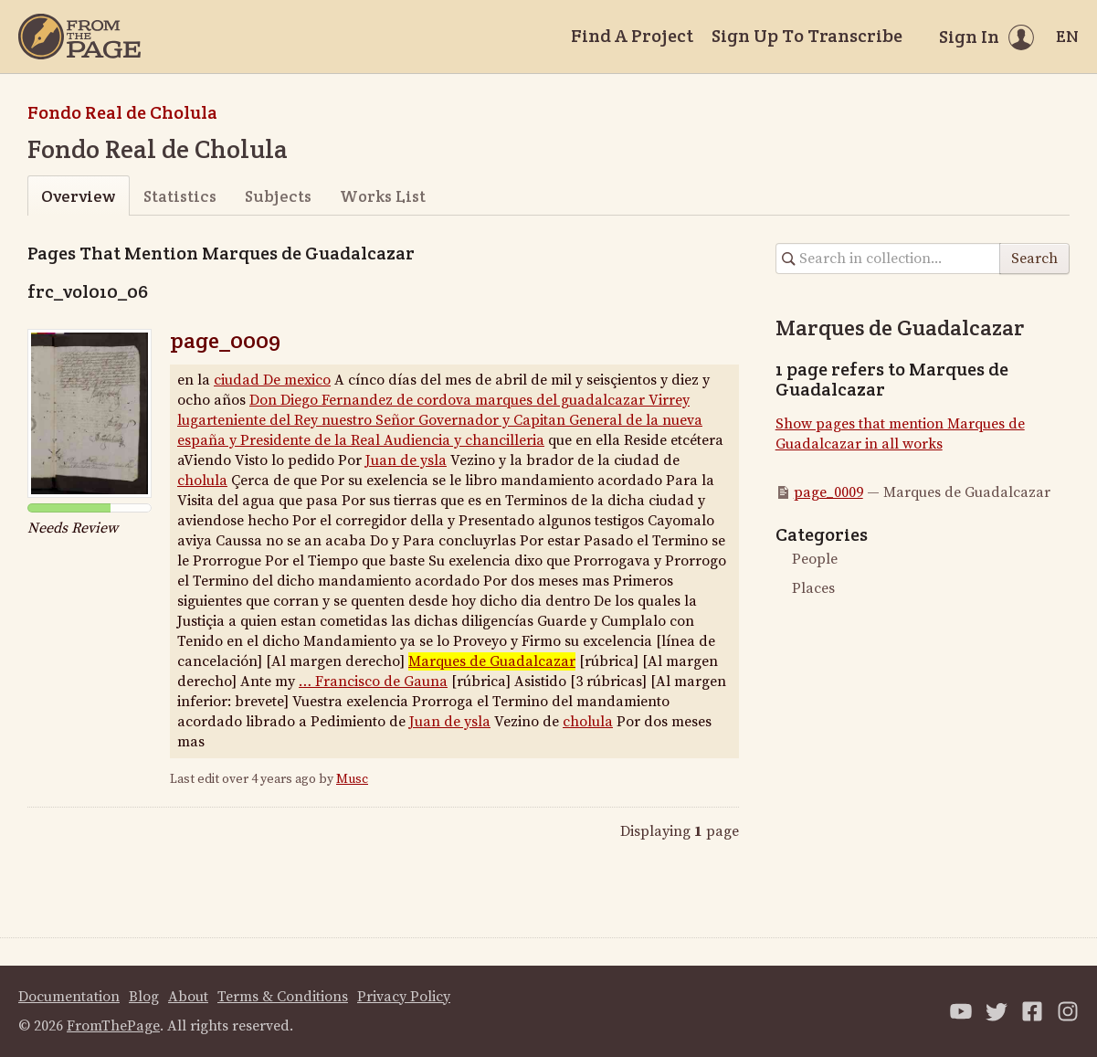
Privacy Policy (403, 997)
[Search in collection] (888, 258)
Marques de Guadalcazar (491, 661)
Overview (78, 195)
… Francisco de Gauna (373, 681)
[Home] (79, 36)
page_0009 (225, 340)
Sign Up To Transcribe (807, 36)
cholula (202, 480)
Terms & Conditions (282, 997)
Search (1034, 258)
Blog (144, 997)
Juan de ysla (406, 460)
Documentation (69, 997)
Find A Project (632, 36)
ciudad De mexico (272, 380)
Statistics (179, 195)
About (188, 997)
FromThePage (113, 1026)
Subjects (278, 195)
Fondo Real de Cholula (122, 112)
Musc (352, 779)
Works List (383, 195)
